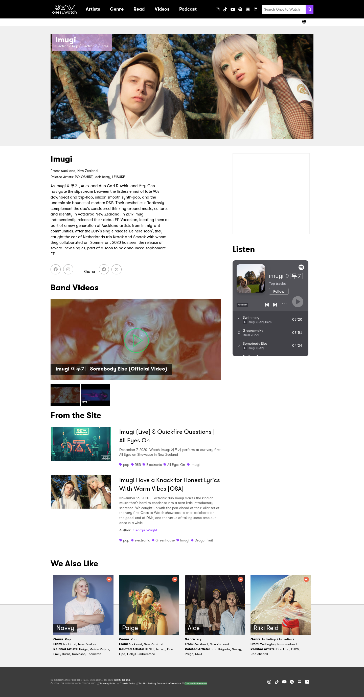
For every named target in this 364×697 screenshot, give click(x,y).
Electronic (154, 464)
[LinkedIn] (255, 9)
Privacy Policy (108, 683)
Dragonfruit (204, 540)
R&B (138, 464)
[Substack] (248, 9)
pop (126, 464)
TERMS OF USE (122, 680)
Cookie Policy (127, 683)
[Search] (309, 9)
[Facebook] (56, 269)
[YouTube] (233, 9)
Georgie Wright (145, 530)
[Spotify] (240, 9)
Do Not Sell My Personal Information (160, 683)
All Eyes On (176, 464)
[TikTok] (225, 9)
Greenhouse (165, 540)
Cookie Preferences (196, 683)
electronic (142, 540)
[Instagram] (217, 9)
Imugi (195, 464)
